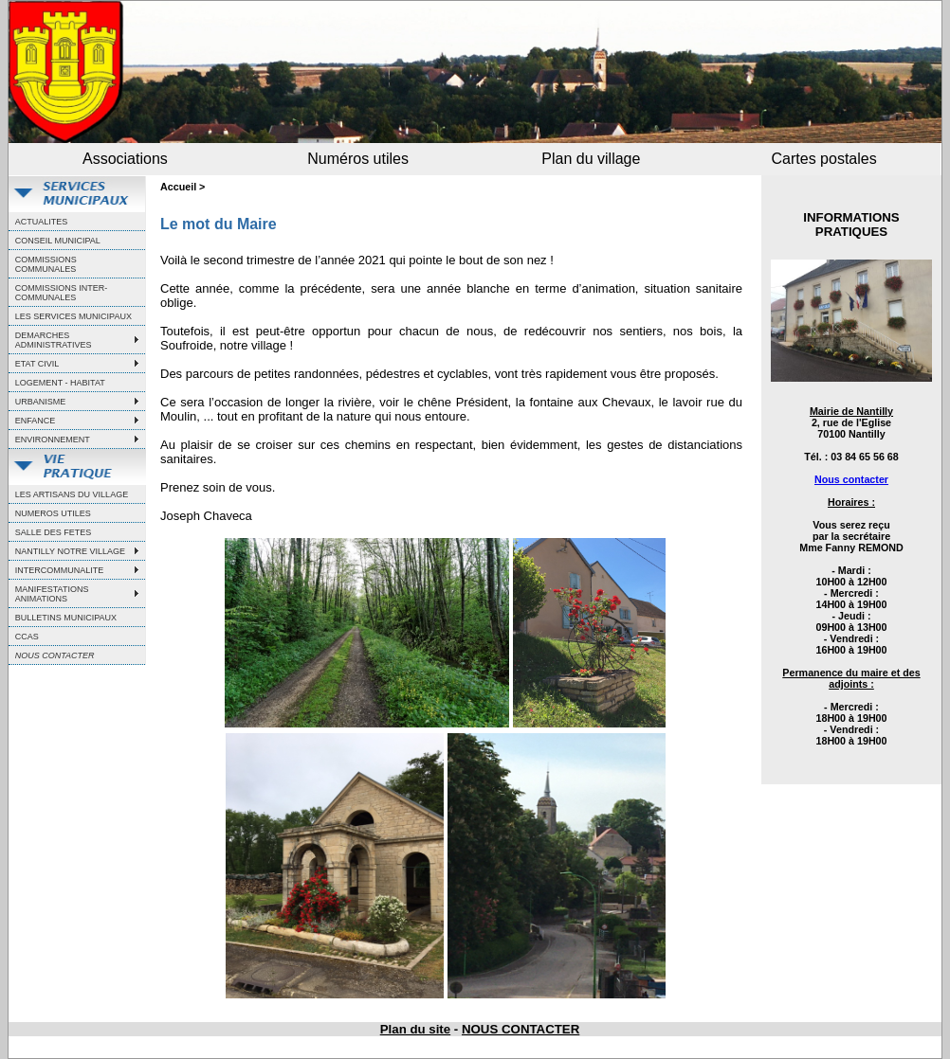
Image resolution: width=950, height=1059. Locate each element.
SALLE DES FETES (53, 532)
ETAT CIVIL (37, 363)
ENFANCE (35, 420)
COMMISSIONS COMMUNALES (46, 264)
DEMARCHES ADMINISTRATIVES (53, 340)
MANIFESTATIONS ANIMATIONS (52, 593)
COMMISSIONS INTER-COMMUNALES (61, 292)
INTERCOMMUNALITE (59, 570)
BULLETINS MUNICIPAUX (66, 617)
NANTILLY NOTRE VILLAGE (70, 551)
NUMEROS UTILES (53, 513)
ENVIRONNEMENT (52, 439)
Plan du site (415, 1029)
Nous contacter (851, 479)
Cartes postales (824, 159)
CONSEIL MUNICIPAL (57, 240)
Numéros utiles (358, 159)
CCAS (27, 636)
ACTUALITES (41, 221)
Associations (125, 159)
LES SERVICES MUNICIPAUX (73, 316)
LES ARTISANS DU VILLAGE (71, 494)
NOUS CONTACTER (520, 1029)
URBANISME (40, 401)
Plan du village (590, 159)
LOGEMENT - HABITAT (60, 382)
